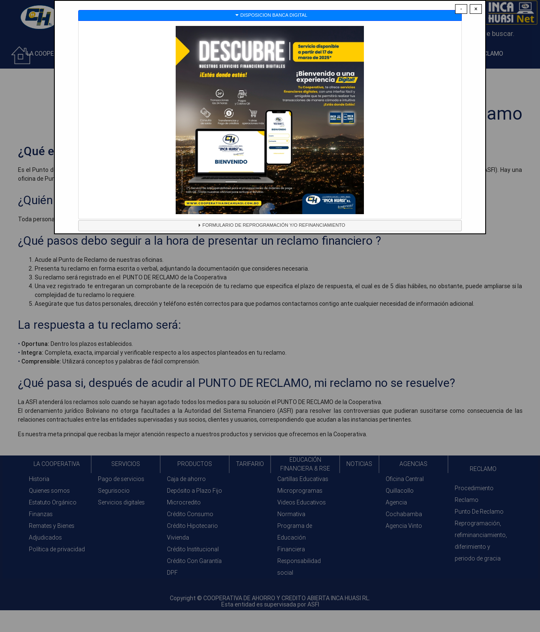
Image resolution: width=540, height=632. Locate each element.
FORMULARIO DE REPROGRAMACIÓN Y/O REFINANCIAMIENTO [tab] (270, 225)
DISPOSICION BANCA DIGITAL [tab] (270, 15)
